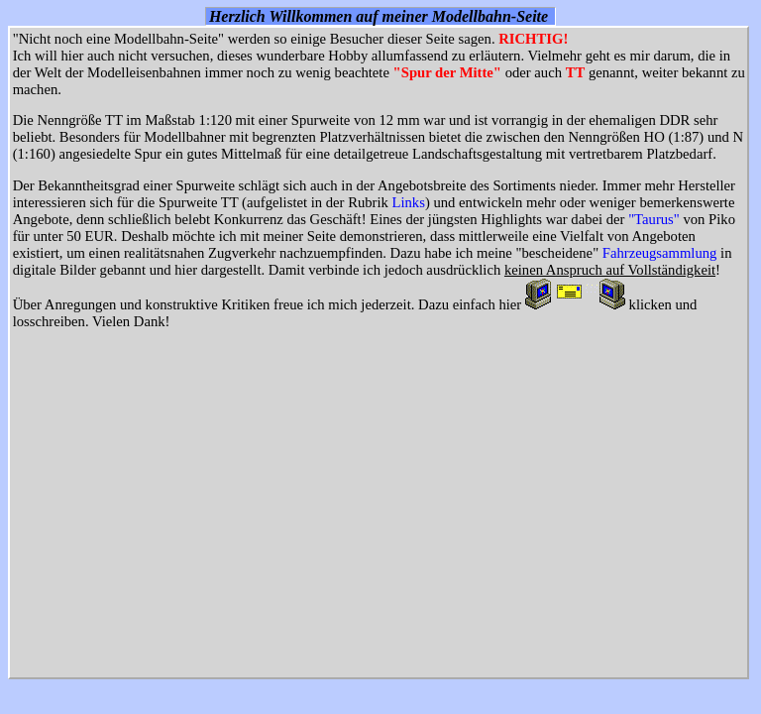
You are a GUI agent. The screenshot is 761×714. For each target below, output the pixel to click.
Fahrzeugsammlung (659, 253)
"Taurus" (654, 219)
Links (408, 202)
